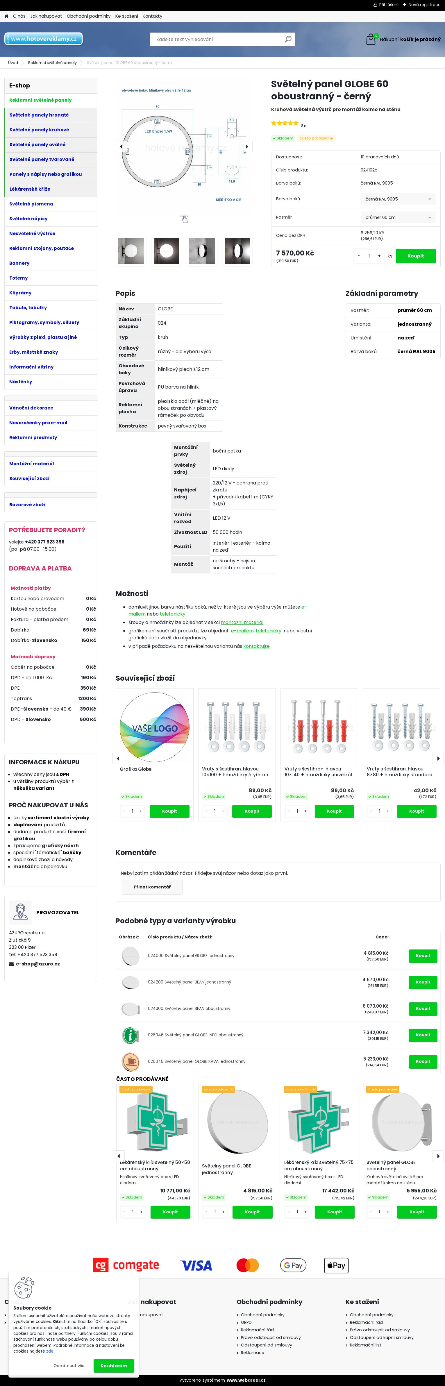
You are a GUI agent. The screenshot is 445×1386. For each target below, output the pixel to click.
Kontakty (152, 16)
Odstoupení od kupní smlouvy (382, 1337)
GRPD (246, 1322)
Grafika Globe (135, 769)
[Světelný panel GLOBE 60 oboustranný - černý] (184, 146)
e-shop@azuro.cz (38, 964)
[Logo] (44, 39)
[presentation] (121, 146)
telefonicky (172, 614)
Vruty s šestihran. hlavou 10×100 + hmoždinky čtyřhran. (235, 772)
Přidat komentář (152, 887)
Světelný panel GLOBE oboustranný (391, 1165)
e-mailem (242, 630)
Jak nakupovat (46, 16)
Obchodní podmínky (89, 16)
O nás (19, 16)
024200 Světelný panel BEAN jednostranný (189, 982)
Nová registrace (425, 5)
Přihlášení (388, 5)
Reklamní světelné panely (52, 62)
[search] (288, 41)
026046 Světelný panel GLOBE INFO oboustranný (196, 1035)
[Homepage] (6, 16)
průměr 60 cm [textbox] (381, 217)
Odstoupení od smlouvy (266, 1345)
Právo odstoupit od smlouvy (271, 1337)
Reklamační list (365, 1345)
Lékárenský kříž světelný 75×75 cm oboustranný (319, 1165)
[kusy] (369, 256)
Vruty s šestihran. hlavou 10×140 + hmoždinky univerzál (318, 772)
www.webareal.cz (246, 1380)
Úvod (13, 62)
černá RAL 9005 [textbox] (382, 199)
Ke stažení (126, 16)
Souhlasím (114, 1365)
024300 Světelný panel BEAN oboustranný (189, 1008)
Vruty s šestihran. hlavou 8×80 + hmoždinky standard (400, 772)
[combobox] (398, 199)
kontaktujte (256, 646)
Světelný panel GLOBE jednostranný (226, 1169)
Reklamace (252, 1352)
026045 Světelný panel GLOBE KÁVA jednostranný (197, 1061)
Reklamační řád (257, 1330)
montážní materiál (242, 622)
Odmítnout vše (68, 1366)
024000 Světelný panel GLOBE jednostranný (191, 955)
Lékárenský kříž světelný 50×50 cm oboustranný (155, 1165)
